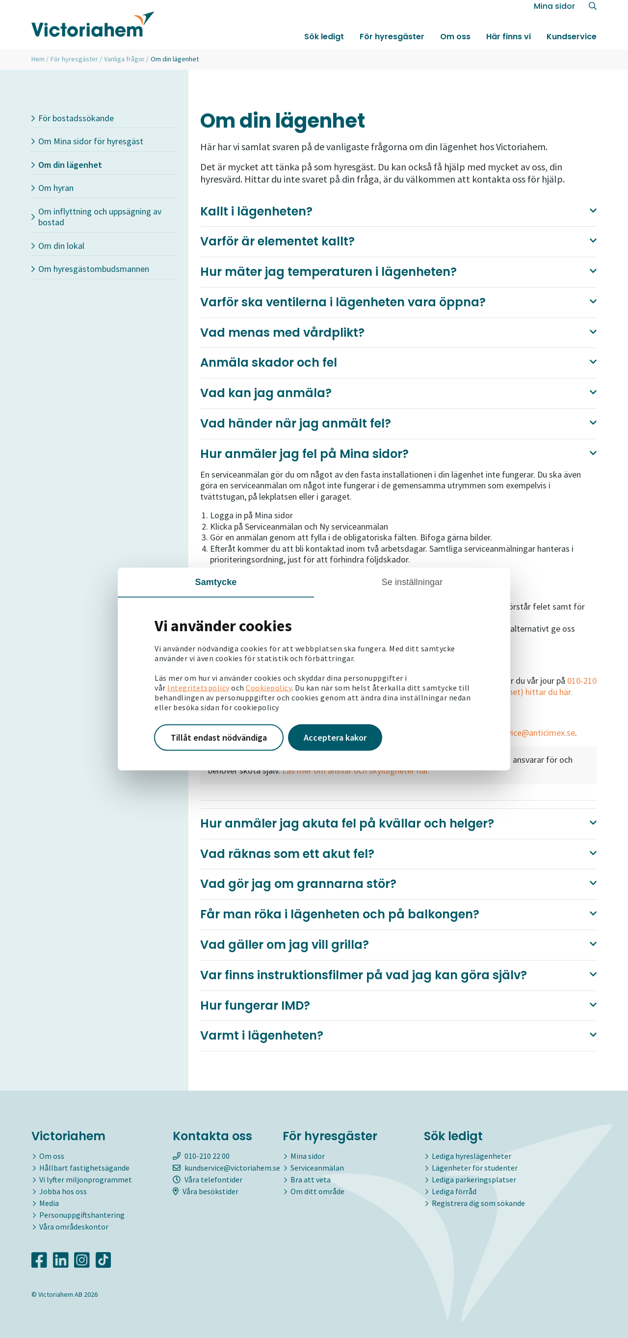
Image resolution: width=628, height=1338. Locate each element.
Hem (38, 58)
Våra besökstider (205, 1191)
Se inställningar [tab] (412, 582)
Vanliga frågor (124, 58)
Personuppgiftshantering (82, 1215)
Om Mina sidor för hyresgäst (87, 141)
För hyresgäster (392, 41)
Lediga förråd (454, 1191)
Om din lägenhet (66, 164)
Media (49, 1203)
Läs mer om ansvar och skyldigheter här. (355, 770)
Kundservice (572, 41)
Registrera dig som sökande (478, 1203)
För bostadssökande (72, 118)
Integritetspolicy (198, 688)
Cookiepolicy (268, 688)
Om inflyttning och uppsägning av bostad (96, 217)
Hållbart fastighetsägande (84, 1168)
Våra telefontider (207, 1179)
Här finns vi (508, 41)
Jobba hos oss (63, 1191)
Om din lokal (57, 245)
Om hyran (52, 187)
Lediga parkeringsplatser (474, 1179)
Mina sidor (554, 10)
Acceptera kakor (335, 737)
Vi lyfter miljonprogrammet (85, 1179)
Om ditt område (317, 1191)
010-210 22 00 (201, 1156)
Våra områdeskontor (73, 1226)
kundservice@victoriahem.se (226, 1168)
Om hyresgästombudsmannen (90, 268)
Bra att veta (310, 1179)
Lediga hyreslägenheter (471, 1156)
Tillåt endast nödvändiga (219, 737)
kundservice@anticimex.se (526, 732)
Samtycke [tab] (216, 582)
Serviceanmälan (317, 1168)
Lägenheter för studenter (475, 1168)
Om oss (455, 41)
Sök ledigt (324, 41)
